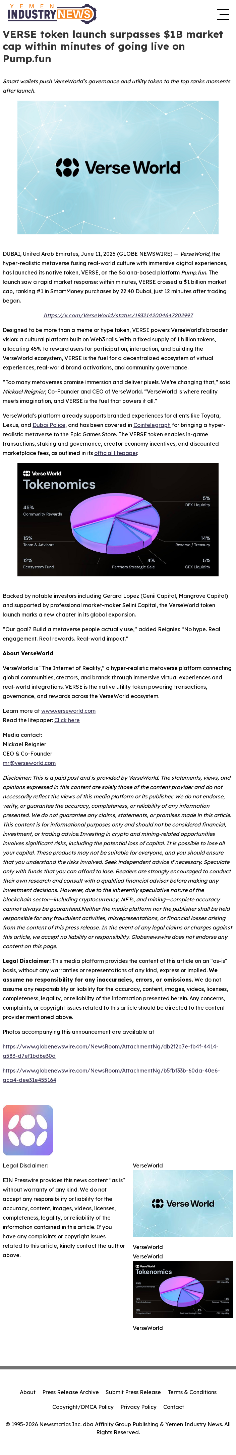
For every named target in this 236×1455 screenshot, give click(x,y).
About (28, 1392)
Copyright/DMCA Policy (83, 1407)
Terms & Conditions (192, 1392)
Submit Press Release (133, 1392)
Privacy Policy (138, 1407)
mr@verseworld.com (29, 763)
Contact (173, 1407)
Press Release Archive (70, 1392)
